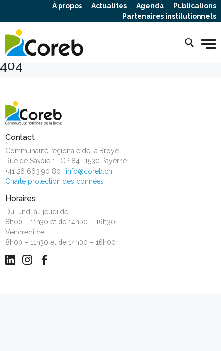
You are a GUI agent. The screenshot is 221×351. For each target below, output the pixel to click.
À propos (67, 6)
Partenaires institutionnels (169, 16)
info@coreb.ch (89, 171)
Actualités (109, 6)
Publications (194, 6)
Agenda (150, 6)
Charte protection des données (54, 181)
